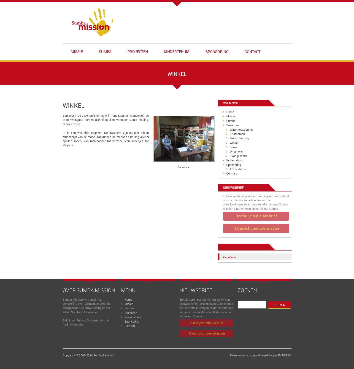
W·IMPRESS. (283, 355)
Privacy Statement (88, 320)
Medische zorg (239, 138)
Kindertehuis (176, 51)
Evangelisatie (239, 156)
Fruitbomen (237, 134)
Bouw (233, 147)
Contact (252, 51)
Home (230, 112)
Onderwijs (236, 151)
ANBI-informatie (73, 324)
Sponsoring (217, 51)
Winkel (234, 143)
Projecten (137, 51)
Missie (77, 51)
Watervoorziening (241, 129)
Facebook (231, 247)
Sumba (105, 51)
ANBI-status (238, 169)
